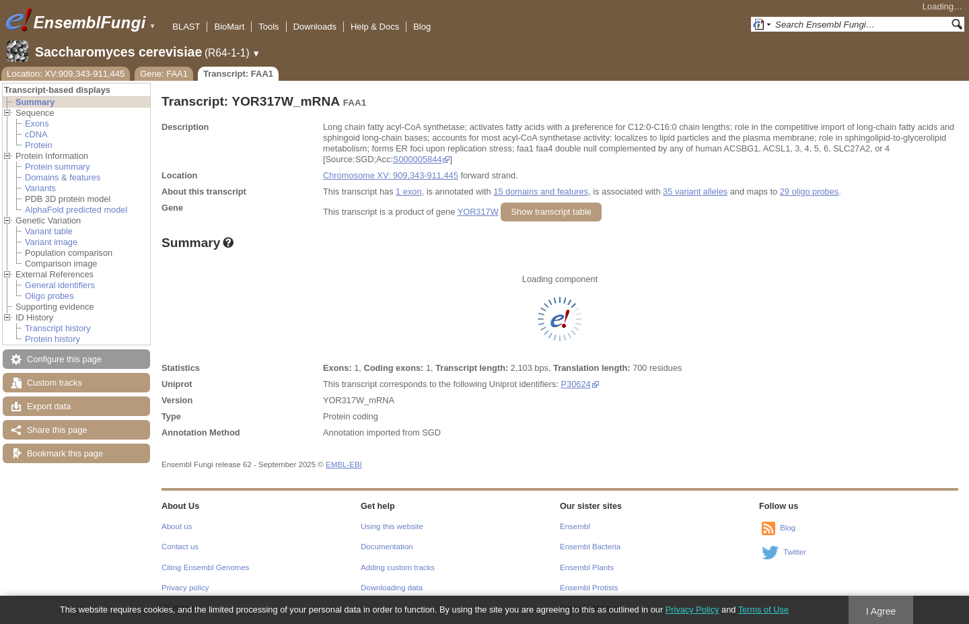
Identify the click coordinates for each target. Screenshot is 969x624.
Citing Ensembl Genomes (206, 567)
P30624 (576, 384)
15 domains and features (540, 191)
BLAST (186, 27)
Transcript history (58, 328)
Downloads (314, 27)
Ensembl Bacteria (590, 547)
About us (177, 526)
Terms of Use (763, 609)
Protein (38, 145)
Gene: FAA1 (164, 74)
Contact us (180, 547)
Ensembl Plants (587, 567)
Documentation (386, 547)
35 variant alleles (695, 191)
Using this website (392, 526)
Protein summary (57, 167)
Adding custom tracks (398, 567)
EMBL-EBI (344, 464)
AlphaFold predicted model (76, 210)
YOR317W (478, 212)
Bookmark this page (65, 453)
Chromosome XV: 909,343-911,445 (390, 175)
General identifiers (60, 285)
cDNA (36, 134)
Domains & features (62, 177)
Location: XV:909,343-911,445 (65, 74)
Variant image (51, 242)
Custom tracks (54, 383)
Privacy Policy (692, 609)
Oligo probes (49, 296)
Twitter (794, 552)
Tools (268, 27)
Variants (40, 188)
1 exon (408, 191)
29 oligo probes (809, 191)
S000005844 (417, 159)
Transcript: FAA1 (238, 74)
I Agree (881, 611)
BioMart (229, 27)
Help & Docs (375, 27)
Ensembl (575, 526)
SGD (431, 432)
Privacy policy (185, 588)
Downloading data (392, 588)
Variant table (49, 231)
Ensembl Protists (589, 588)
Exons (37, 123)
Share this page (57, 430)
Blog (422, 27)
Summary (35, 102)
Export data (49, 406)
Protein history (52, 339)
